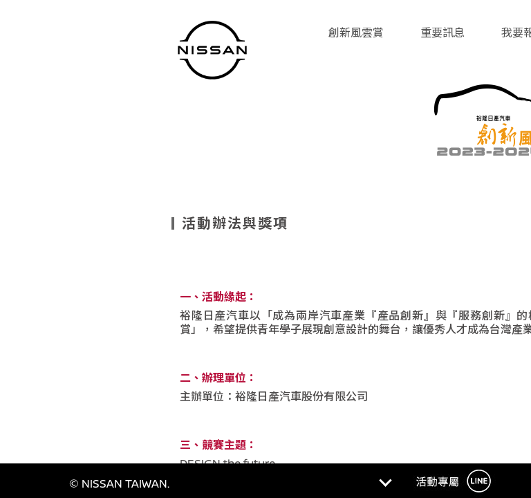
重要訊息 (442, 32)
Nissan (212, 55)
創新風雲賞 (356, 32)
